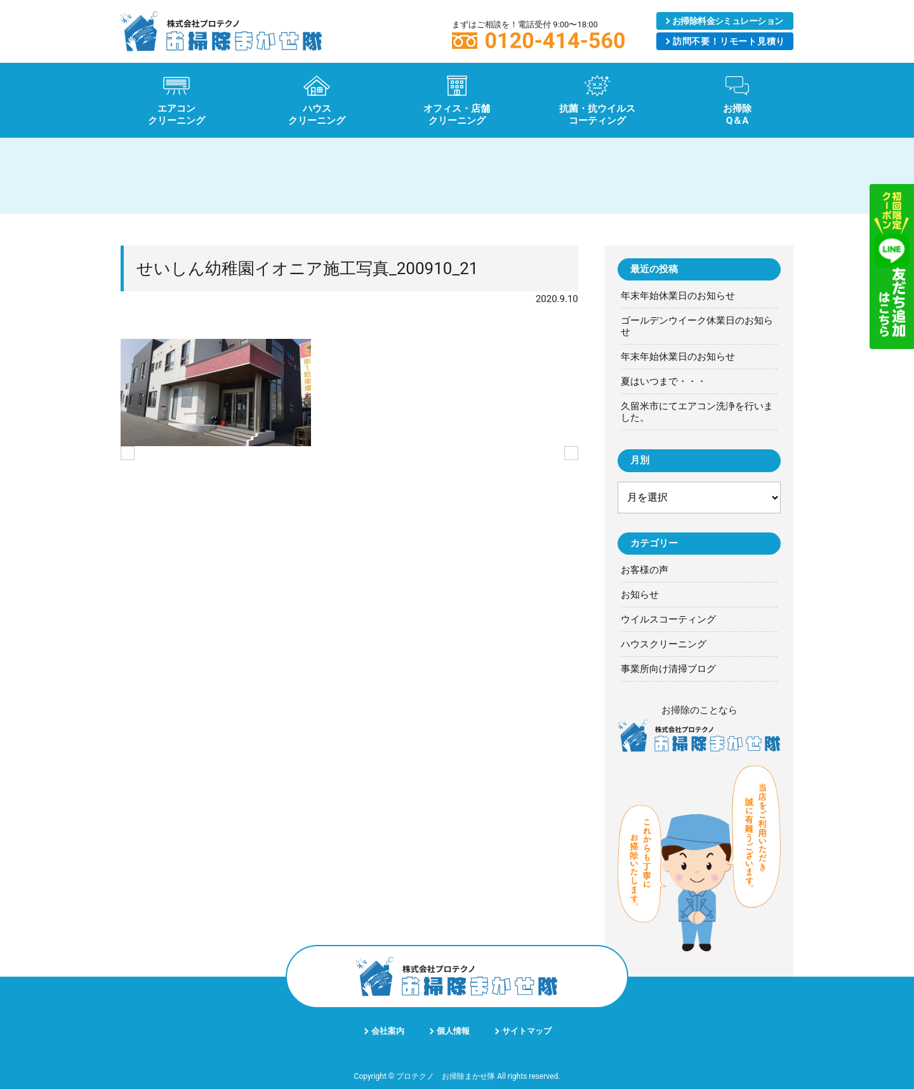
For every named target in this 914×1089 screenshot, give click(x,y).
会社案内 (387, 1031)
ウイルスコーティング (668, 619)
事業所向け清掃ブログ (668, 669)
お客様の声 (644, 570)
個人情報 (453, 1031)
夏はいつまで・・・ (663, 381)
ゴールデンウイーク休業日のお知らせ (697, 326)
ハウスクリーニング (663, 644)
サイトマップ (527, 1031)
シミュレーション (727, 21)
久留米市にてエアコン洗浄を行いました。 (697, 411)
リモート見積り (728, 41)
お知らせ (640, 594)
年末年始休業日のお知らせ (678, 295)
